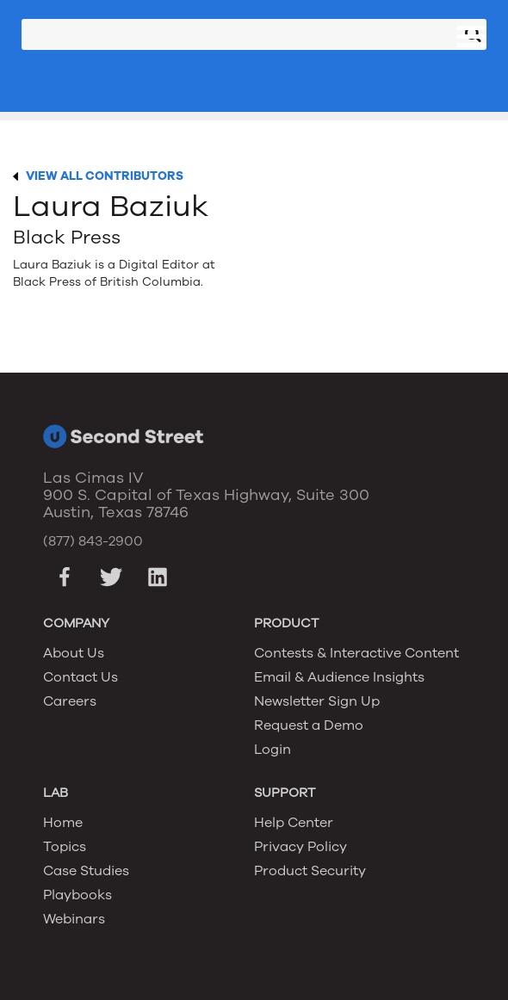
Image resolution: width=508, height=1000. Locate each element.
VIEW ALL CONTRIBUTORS (104, 176)
